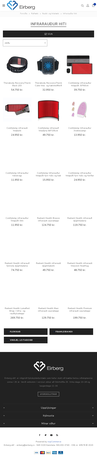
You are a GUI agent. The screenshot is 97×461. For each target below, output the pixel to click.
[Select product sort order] (25, 42)
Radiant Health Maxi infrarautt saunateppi (48, 309)
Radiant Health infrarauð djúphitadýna (79, 219)
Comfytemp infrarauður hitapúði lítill (17, 219)
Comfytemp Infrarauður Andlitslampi (79, 129)
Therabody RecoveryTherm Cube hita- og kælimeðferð (48, 84)
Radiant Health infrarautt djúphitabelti (48, 264)
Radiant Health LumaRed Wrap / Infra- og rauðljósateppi (17, 311)
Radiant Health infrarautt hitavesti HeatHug (79, 264)
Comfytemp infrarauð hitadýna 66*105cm (48, 129)
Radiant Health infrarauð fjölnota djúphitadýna (17, 264)
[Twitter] (45, 435)
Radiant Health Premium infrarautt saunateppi (80, 309)
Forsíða (23, 13)
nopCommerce (54, 442)
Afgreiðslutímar (48, 394)
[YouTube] (51, 435)
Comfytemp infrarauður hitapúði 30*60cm (79, 84)
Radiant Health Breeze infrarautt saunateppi (48, 219)
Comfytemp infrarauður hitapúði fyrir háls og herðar (80, 174)
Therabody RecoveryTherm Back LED (17, 84)
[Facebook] (40, 435)
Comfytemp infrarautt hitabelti (17, 129)
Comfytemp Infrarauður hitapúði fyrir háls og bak (48, 174)
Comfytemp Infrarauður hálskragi (17, 174)
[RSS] (57, 435)
